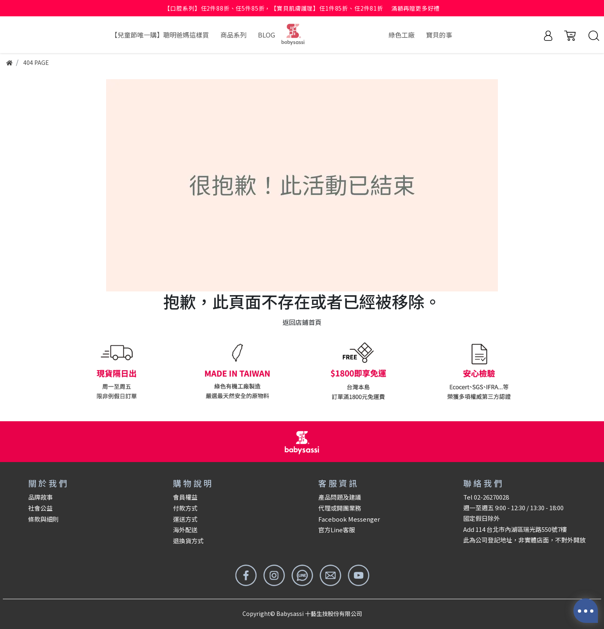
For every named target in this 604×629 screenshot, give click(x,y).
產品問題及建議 (339, 497)
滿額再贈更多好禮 (415, 8)
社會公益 (40, 508)
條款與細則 (43, 519)
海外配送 (185, 529)
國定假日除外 (481, 518)
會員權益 (185, 497)
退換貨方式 (188, 540)
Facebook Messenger (349, 519)
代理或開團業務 (339, 508)
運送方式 (185, 519)
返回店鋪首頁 (302, 322)
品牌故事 (40, 497)
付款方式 (185, 508)
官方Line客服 (336, 529)
